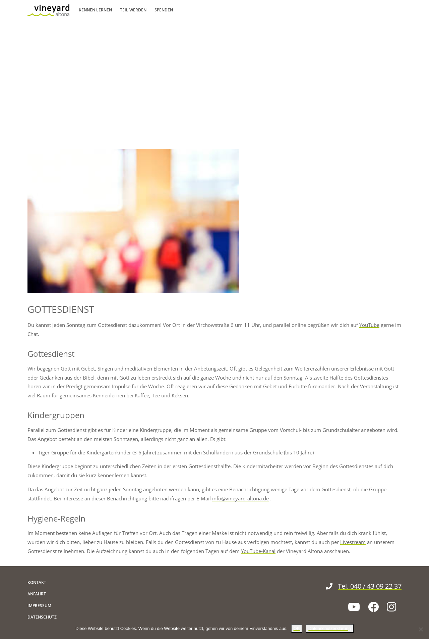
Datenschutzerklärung (329, 628)
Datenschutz (42, 617)
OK (297, 628)
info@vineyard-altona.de (240, 498)
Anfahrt (36, 594)
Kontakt (36, 582)
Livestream (353, 542)
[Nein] (420, 629)
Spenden (164, 10)
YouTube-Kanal (258, 551)
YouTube (369, 325)
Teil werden (133, 10)
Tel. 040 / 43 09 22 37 (364, 586)
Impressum (39, 605)
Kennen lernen (95, 10)
